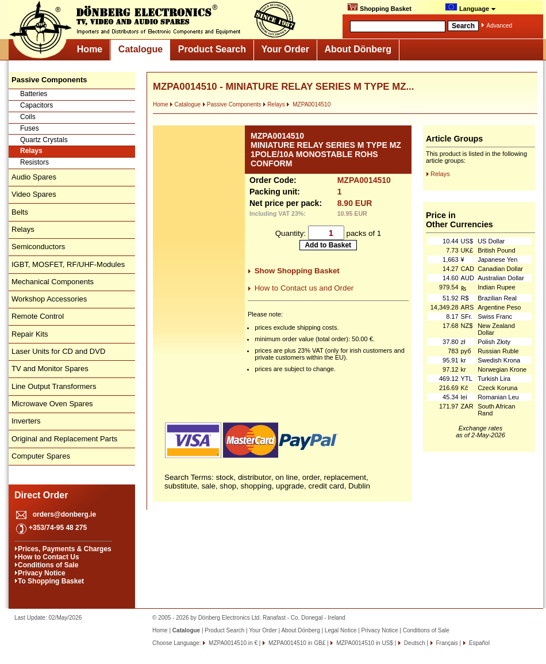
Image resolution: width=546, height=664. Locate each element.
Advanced (499, 25)
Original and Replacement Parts (64, 438)
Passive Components (232, 104)
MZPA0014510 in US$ (363, 643)
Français (446, 643)
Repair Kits (29, 334)
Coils (28, 117)
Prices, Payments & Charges (64, 549)
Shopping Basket (379, 7)
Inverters (26, 421)
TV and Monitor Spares (50, 368)
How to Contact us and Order (304, 288)
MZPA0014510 (308, 104)
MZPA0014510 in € (232, 643)
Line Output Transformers (53, 386)
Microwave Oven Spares (52, 403)
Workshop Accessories (49, 299)
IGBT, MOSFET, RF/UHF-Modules (68, 264)
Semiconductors (38, 246)
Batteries (33, 94)
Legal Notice (341, 630)
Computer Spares (40, 456)
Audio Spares (33, 177)
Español (478, 643)
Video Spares (33, 194)
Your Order (285, 49)
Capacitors (36, 105)
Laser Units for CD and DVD (58, 351)
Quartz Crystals (44, 140)
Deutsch (413, 643)
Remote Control (37, 316)
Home (89, 49)
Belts (19, 212)
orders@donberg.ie (64, 514)
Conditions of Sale (48, 565)
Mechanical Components (52, 281)
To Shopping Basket (51, 581)
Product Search (212, 49)
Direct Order (41, 495)
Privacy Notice (42, 573)
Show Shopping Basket (297, 270)
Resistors (34, 162)
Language (470, 7)
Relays (31, 151)
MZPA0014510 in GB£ (296, 643)
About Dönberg (358, 49)
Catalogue (140, 49)
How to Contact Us (48, 557)
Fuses (29, 128)
